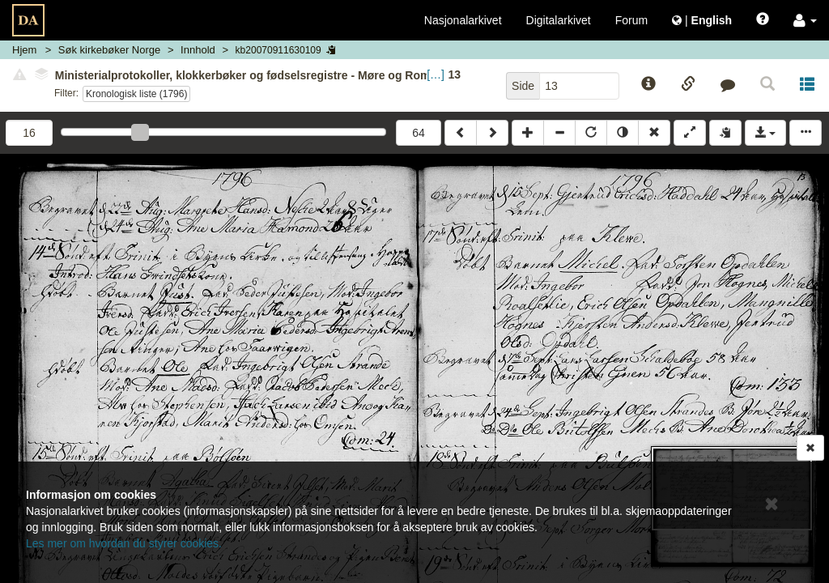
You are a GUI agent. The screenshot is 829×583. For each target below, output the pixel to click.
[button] (805, 20)
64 (418, 132)
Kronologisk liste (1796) (136, 94)
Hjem (24, 50)
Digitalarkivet (558, 20)
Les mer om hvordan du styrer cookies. (124, 543)
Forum (631, 20)
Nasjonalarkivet (463, 20)
